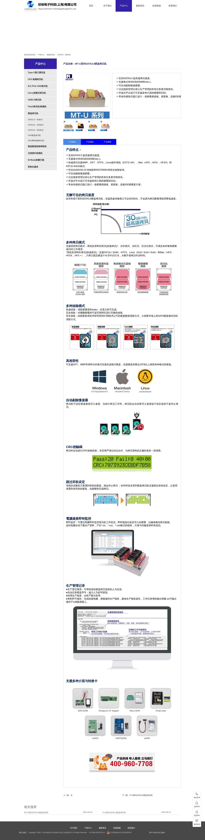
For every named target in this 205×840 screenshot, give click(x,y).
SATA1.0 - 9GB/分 (35, 120)
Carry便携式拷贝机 (37, 93)
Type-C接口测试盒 (36, 72)
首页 (91, 6)
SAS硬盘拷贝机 (34, 135)
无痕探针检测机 (35, 153)
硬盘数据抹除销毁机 (37, 146)
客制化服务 (33, 167)
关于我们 (107, 6)
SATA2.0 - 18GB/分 (36, 125)
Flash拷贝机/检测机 (37, 106)
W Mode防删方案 (36, 160)
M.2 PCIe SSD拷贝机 (38, 86)
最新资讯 (140, 6)
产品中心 (124, 6)
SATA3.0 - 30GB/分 (64, 55)
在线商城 (156, 6)
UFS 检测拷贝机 (35, 79)
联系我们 (173, 6)
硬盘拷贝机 (51, 55)
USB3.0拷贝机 (34, 100)
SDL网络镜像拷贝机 (36, 140)
